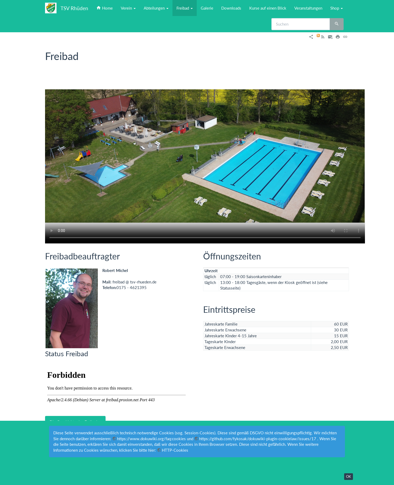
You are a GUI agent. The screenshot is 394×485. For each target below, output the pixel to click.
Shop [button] (336, 8)
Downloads (231, 8)
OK (348, 476)
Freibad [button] (184, 8)
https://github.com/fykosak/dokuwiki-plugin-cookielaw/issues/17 (257, 438)
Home (104, 7)
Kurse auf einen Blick (267, 8)
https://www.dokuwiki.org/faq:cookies (151, 438)
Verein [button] (128, 8)
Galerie (207, 8)
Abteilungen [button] (156, 8)
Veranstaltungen (308, 8)
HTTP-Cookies (175, 450)
